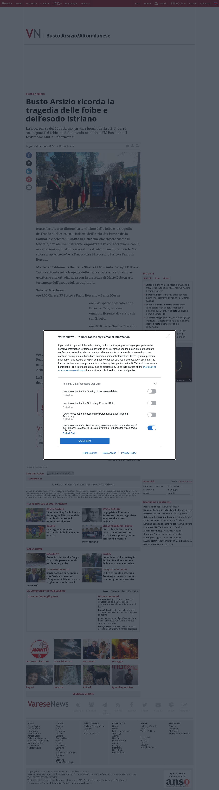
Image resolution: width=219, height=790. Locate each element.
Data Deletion (90, 453)
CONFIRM (84, 441)
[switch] (151, 391)
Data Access (109, 453)
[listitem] (109, 384)
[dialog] (109, 395)
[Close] (168, 337)
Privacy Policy (128, 453)
